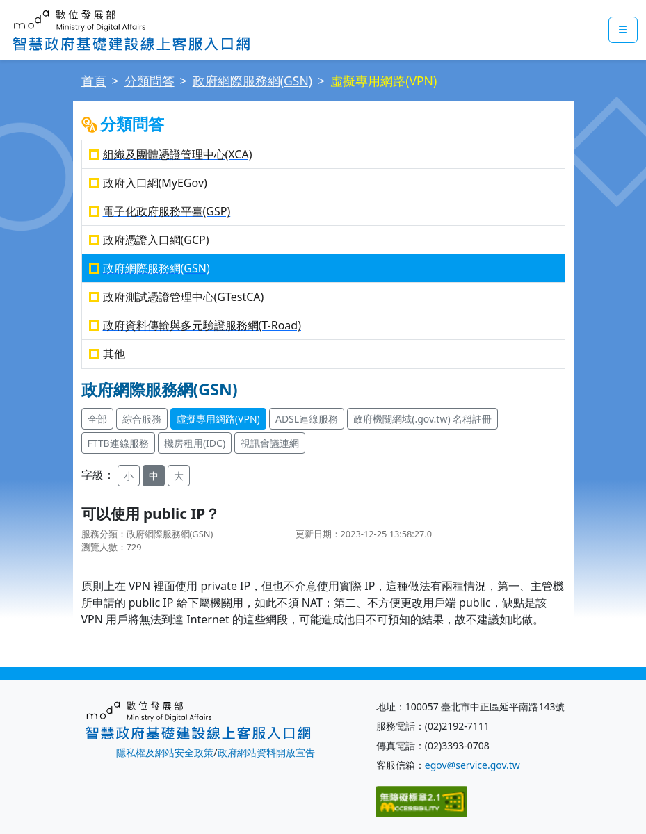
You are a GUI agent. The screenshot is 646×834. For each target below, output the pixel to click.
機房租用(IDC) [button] (194, 443)
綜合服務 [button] (141, 418)
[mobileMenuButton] (623, 30)
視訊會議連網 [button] (270, 443)
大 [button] (179, 475)
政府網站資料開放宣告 (266, 752)
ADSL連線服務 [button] (306, 418)
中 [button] (154, 475)
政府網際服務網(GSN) (252, 80)
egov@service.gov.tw (472, 764)
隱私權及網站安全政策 (164, 752)
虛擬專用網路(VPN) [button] (218, 418)
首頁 (93, 80)
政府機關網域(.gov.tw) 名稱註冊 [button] (422, 418)
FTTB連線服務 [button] (118, 443)
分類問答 (149, 80)
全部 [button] (97, 418)
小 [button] (129, 475)
